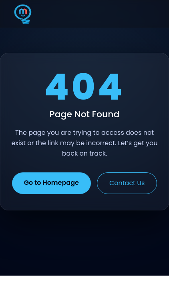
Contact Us (127, 183)
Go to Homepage (51, 182)
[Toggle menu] (146, 14)
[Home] (23, 14)
